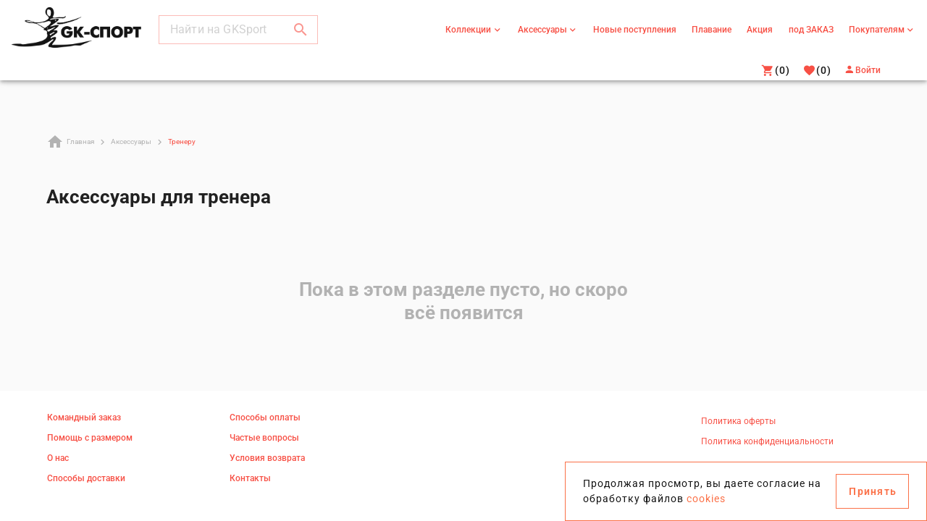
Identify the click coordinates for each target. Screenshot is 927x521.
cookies (706, 498)
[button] (300, 32)
